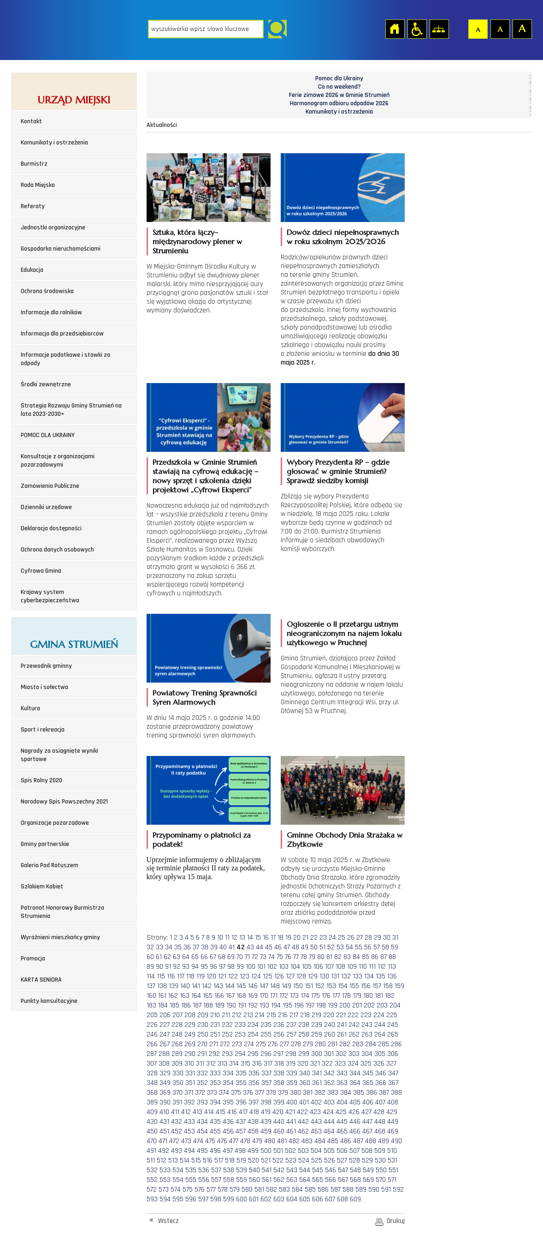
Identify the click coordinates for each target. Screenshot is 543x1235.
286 (396, 1044)
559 (241, 1180)
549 (368, 1170)
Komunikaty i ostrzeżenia (54, 142)
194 (276, 1005)
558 (228, 1180)
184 (163, 1005)
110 (363, 966)
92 (176, 966)
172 (283, 996)
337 (266, 1073)
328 (152, 1073)
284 (370, 1044)
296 (266, 1054)
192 (253, 1005)
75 (280, 957)
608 (342, 1199)
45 (268, 947)
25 (341, 937)
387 (384, 1092)
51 (322, 947)
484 (319, 1141)
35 (178, 947)
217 (293, 1015)
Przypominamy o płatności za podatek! (202, 839)
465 (342, 1131)
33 (159, 947)
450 (152, 1131)
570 (381, 1180)
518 (230, 1160)
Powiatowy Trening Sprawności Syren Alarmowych (205, 697)
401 (304, 1102)
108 (340, 966)
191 (242, 1005)
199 (332, 1005)
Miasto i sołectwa (44, 687)
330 (177, 1073)
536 (203, 1170)
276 (273, 1044)
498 (240, 1151)
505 (329, 1151)
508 (366, 1151)
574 (176, 1189)
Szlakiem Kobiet (42, 886)
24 (332, 937)
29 (377, 937)
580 (247, 1189)
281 (332, 1044)
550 (381, 1170)
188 (208, 1005)
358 (278, 1083)
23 (323, 937)
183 (151, 1005)
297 (278, 1054)
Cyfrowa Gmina (41, 571)
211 (226, 1015)
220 (328, 1015)
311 (200, 1063)
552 (152, 1180)
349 (165, 1083)
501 (278, 1151)
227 (164, 1025)
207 (177, 1015)
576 (200, 1189)
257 (291, 1034)
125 (267, 976)
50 (314, 947)
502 (290, 1151)
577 (211, 1189)
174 (305, 996)
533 (165, 1170)
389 (152, 1102)
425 (341, 1112)
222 (353, 1015)
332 (202, 1073)
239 (316, 1025)
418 (254, 1112)
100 (250, 966)
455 (215, 1131)
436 (228, 1122)
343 (342, 1073)
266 (152, 1044)
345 (367, 1073)
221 (341, 1015)
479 (257, 1141)
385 (358, 1092)
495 (202, 1151)
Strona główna (394, 28)
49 (304, 947)
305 (379, 1054)
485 (332, 1141)
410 (164, 1112)
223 (366, 1015)
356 (254, 1083)
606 (317, 1199)
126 (279, 976)
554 (177, 1180)
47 (286, 947)
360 (304, 1083)
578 (223, 1189)
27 (359, 937)
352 (202, 1083)
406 (367, 1102)
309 (177, 1063)
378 (271, 1092)
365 (367, 1083)
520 (253, 1160)
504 (316, 1151)
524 (303, 1160)
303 (354, 1054)
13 (242, 937)
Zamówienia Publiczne (50, 486)
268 (177, 1044)
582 (271, 1189)
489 (383, 1141)
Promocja (33, 958)
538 (228, 1170)
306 (392, 1054)
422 (302, 1112)
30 (386, 937)
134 (369, 976)
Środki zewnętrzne (46, 384)
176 (326, 996)
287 (152, 1054)
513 (173, 1160)
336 (254, 1073)
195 (287, 1005)
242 (354, 1025)
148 (275, 986)
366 (380, 1083)
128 (301, 976)
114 (151, 976)
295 (253, 1054)
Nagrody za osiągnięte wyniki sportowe (59, 755)
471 (163, 1141)
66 (204, 957)
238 (303, 1025)
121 (222, 976)
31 (395, 937)
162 (173, 996)
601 (254, 1199)
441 (291, 1122)
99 (240, 966)
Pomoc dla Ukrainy (339, 78)
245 (392, 1025)
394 (215, 1102)
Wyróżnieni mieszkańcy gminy (60, 937)
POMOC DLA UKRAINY (48, 435)
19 (288, 937)
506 (342, 1151)
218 (305, 1015)
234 (253, 1025)
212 (237, 1015)
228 (177, 1025)
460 (278, 1131)
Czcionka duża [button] (522, 28)
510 (392, 1151)
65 (195, 957)
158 (388, 986)
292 (214, 1054)
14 (250, 937)
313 (222, 1063)
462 (303, 1131)
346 (380, 1073)
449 (392, 1122)
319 (290, 1063)
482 (294, 1141)
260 (329, 1034)
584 (297, 1189)
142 (207, 986)
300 (316, 1054)
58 (385, 947)
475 (210, 1141)
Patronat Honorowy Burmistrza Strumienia (62, 912)
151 (309, 986)
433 (189, 1122)
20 (297, 937)
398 (266, 1102)
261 (342, 1034)
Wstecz (168, 1221)
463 (316, 1131)
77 (296, 957)
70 (239, 957)
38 (204, 947)
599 (228, 1199)
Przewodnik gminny (46, 666)
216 (283, 1015)
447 (367, 1122)
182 (390, 996)
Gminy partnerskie (45, 844)
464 (329, 1131)
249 (189, 1034)
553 (165, 1180)
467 (367, 1131)
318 (279, 1063)
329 (165, 1073)
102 (272, 966)
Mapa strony (439, 28)
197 (310, 1005)
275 (261, 1044)
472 (174, 1141)
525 (316, 1160)
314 (234, 1063)
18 (280, 937)
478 (245, 1141)
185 (174, 1005)
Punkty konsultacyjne (49, 1001)
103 (284, 966)
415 (220, 1112)
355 (241, 1083)
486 (345, 1141)
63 (176, 957)
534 (177, 1170)
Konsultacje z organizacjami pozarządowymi (57, 460)
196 (299, 1005)
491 (151, 1151)
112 (382, 966)
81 (329, 957)
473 (186, 1141)
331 (190, 1073)
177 (336, 996)
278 (296, 1044)
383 (332, 1092)
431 (164, 1122)
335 (241, 1073)
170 (264, 996)
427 (366, 1112)
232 (227, 1025)
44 (259, 947)
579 (235, 1189)
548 (355, 1170)
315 (245, 1063)
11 (227, 937)
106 (318, 966)
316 (257, 1063)
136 (392, 976)
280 (320, 1044)
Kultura (30, 708)
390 (165, 1102)
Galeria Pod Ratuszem (49, 865)
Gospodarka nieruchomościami (60, 249)
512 (161, 1160)
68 (221, 957)
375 (236, 1092)
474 (198, 1141)
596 (190, 1199)
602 (266, 1199)
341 (317, 1073)
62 (167, 957)
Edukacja (32, 270)
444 (329, 1122)
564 (304, 1180)
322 (327, 1063)
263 (366, 1034)
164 (196, 996)
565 (317, 1180)
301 (329, 1054)
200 (344, 1005)
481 (282, 1141)
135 (380, 976)
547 (343, 1170)
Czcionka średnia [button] (500, 28)
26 (350, 937)
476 (222, 1141)
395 (228, 1102)
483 (307, 1141)
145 (241, 986)
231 (215, 1025)
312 (211, 1063)
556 (203, 1180)
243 (366, 1025)
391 (177, 1102)
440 (278, 1122)
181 (379, 996)
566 (330, 1180)
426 (354, 1112)
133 (357, 976)
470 (152, 1141)
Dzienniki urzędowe (46, 507)
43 (250, 947)
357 (266, 1083)
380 (295, 1092)
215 (271, 1015)
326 (378, 1063)
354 (228, 1083)
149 (286, 986)
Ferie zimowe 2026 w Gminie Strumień (339, 95)
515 (196, 1160)
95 (204, 966)
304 (366, 1054)
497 (228, 1151)
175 (315, 996)
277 (284, 1044)
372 (200, 1092)
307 (152, 1063)
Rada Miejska (38, 185)
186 (186, 1005)
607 (330, 1199)
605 (304, 1199)
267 (164, 1044)
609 (355, 1199)
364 (354, 1083)
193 (264, 1005)
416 (232, 1112)
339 (291, 1073)
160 (151, 996)
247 (164, 1034)
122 (233, 976)
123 (244, 976)
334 (228, 1073)
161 (162, 996)
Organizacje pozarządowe (55, 823)
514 (184, 1160)
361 (317, 1083)
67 (213, 957)
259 (316, 1034)
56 (368, 947)
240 (329, 1025)
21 (305, 937)
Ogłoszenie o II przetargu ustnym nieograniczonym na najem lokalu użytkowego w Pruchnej (344, 633)
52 (331, 947)
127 (290, 976)
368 (152, 1092)
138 (162, 986)
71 (247, 957)
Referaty (33, 206)
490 (396, 1141)
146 (253, 986)
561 (267, 1180)
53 (340, 947)
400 (291, 1102)
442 (303, 1122)
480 (269, 1141)
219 (316, 1015)
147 (264, 986)
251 (215, 1034)
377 (259, 1092)
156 (366, 986)
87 (383, 957)
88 (392, 957)
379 (283, 1092)
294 (240, 1054)
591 (386, 1189)
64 (185, 957)
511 (151, 1160)
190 (231, 1005)
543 (291, 1170)
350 (177, 1083)
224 (378, 1015)
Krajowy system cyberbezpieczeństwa (50, 596)
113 (392, 966)
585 (310, 1189)
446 (354, 1122)
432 (176, 1122)
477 (233, 1141)
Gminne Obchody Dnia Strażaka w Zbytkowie (344, 839)
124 (256, 976)
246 (152, 1034)
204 (395, 1005)
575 (188, 1189)
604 (291, 1199)
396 (241, 1102)
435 (215, 1122)
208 (189, 1015)
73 (263, 957)
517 (218, 1160)
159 (399, 986)
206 (165, 1015)
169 (253, 996)
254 (253, 1034)
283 (357, 1044)
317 (268, 1063)
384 (345, 1092)
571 (392, 1180)
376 (248, 1092)
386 (371, 1092)
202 (369, 1005)
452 (176, 1131)
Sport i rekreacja (43, 729)
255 (266, 1034)
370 (177, 1092)
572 (152, 1189)
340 (304, 1073)
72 (255, 957)
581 (259, 1189)
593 (152, 1199)
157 (376, 986)
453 (189, 1131)
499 (253, 1151)
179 (357, 996)
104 (295, 966)
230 (202, 1025)
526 (329, 1160)
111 (372, 966)
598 (215, 1199)
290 (189, 1054)
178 (346, 996)
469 (392, 1131)
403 (329, 1102)
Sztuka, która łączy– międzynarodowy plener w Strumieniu (197, 241)
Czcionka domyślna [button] (477, 28)
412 (186, 1112)
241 (342, 1025)
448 (379, 1122)
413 (197, 1112)
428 (378, 1112)
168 (241, 996)
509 (379, 1151)
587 (336, 1189)
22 (314, 937)
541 (267, 1170)
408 (392, 1102)
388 (396, 1092)
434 (202, 1122)
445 (342, 1122)
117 (180, 976)
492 (163, 1151)
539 (241, 1170)
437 (241, 1122)
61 (159, 957)
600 (241, 1199)
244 (379, 1025)
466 (354, 1131)
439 (266, 1122)
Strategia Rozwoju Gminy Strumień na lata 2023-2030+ (71, 410)
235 (266, 1025)
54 (349, 947)
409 (152, 1112)
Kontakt (31, 121)
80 (321, 957)
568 (355, 1180)
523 (290, 1160)
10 (220, 937)
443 (316, 1122)
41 (232, 947)
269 (189, 1044)
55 (358, 947)
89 (150, 966)
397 (253, 1102)
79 (312, 957)
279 (308, 1044)
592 (398, 1189)
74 (271, 957)
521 (266, 1160)
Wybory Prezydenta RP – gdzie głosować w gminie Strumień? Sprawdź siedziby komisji (338, 471)
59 (394, 947)
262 (354, 1034)
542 (278, 1170)
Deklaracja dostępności (51, 528)
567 (343, 1180)
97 (222, 966)
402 (316, 1102)
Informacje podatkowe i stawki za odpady (65, 359)
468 (379, 1131)
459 (266, 1131)
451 (164, 1131)
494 (189, 1151)
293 (227, 1054)
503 (303, 1151)
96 (213, 966)
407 (380, 1102)
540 (254, 1170)
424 (328, 1112)
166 (219, 996)
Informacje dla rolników (51, 312)
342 (329, 1073)
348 (152, 1083)
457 (241, 1131)
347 (393, 1073)
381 (308, 1092)
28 (368, 937)
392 (189, 1102)
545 (317, 1170)
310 (189, 1063)
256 (278, 1034)
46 (278, 947)
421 (290, 1112)
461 (291, 1131)
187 (197, 1005)
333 (215, 1073)
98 (231, 966)
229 (189, 1025)
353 (215, 1083)
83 (347, 957)
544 (304, 1170)
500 (266, 1151)
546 (330, 1170)
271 (213, 1044)
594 (165, 1199)
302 (341, 1054)
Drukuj (396, 1221)
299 (303, 1054)
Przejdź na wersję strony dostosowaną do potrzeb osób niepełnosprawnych (417, 28)
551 (393, 1170)
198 (321, 1005)
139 (173, 986)
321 (315, 1063)
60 (150, 957)
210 (215, 1015)
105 (307, 966)
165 (207, 996)
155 (354, 986)
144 (230, 986)
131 (335, 976)
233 (240, 1025)
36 (187, 947)
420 (277, 1112)
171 (273, 996)
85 (365, 957)
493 (176, 1151)
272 (225, 1044)
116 (171, 976)
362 (329, 1083)
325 (366, 1063)
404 (342, 1102)
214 (260, 1015)
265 (392, 1034)
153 (331, 986)
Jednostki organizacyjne (53, 227)
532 (152, 1170)
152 (320, 986)
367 (393, 1083)
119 (200, 976)
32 (150, 947)
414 (209, 1112)
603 (278, 1199)
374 (224, 1092)
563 (291, 1180)
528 (354, 1160)
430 (152, 1122)
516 (207, 1160)
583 (284, 1189)
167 (230, 996)
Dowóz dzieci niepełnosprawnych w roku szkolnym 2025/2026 (343, 237)
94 (195, 966)
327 (391, 1063)
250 (202, 1034)
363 (342, 1083)
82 (338, 957)
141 (196, 986)
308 (164, 1063)
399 (278, 1102)
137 (151, 986)
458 (253, 1131)
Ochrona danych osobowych (57, 550)
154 (343, 986)
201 (357, 1005)
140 (185, 986)
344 (354, 1073)
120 (211, 976)
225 (391, 1015)
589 (360, 1189)
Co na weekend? (339, 87)
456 (228, 1131)
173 (294, 996)
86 (374, 957)
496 (215, 1151)
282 (344, 1044)
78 (304, 957)
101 (261, 966)
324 (353, 1063)
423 (315, 1112)
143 (218, 986)
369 (165, 1092)
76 (288, 957)
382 (319, 1092)
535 (190, 1170)
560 (254, 1180)
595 (177, 1199)
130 (324, 976)
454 (202, 1131)
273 (237, 1044)
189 (219, 1005)
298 (290, 1054)
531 (392, 1160)
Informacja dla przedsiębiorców (62, 334)
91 (168, 966)
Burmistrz (34, 164)
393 (202, 1102)
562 (278, 1180)
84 (356, 957)
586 (323, 1189)
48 (295, 947)
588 (348, 1189)
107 (329, 966)
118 (190, 976)
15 (258, 937)
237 (291, 1025)
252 (227, 1034)
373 (212, 1092)
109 (352, 966)
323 (340, 1063)
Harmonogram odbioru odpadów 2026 (339, 103)
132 (346, 976)
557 (216, 1180)
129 (313, 976)
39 (214, 947)
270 (202, 1044)
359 (291, 1083)
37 (196, 947)
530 (380, 1160)
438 (253, 1122)
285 (383, 1044)
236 (278, 1025)
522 (277, 1160)
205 (152, 1015)
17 (273, 937)
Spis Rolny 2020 (41, 780)
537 (216, 1170)
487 (358, 1141)
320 (302, 1063)
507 (354, 1151)
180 (368, 996)
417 (243, 1112)
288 (164, 1054)
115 (161, 976)
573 (164, 1189)
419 (266, 1112)
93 (185, 966)
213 (248, 1015)
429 (391, 1112)
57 (376, 947)
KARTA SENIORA (41, 980)
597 (203, 1199)
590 (373, 1189)
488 (370, 1141)
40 (223, 947)
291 (202, 1054)
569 (368, 1180)
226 (152, 1025)
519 (241, 1160)
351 (190, 1083)
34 (168, 947)
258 (303, 1034)
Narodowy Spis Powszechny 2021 (64, 801)
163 (184, 996)
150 (298, 986)
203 (382, 1005)
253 (240, 1034)
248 (177, 1034)
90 (159, 966)
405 (354, 1102)
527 (342, 1160)
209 (202, 1015)
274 (249, 1044)
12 (234, 937)
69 (231, 957)
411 (175, 1112)
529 (367, 1160)
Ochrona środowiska (47, 291)
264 (379, 1034)
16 (266, 937)
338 (278, 1073)
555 (190, 1180)
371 (188, 1092)
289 (177, 1054)
